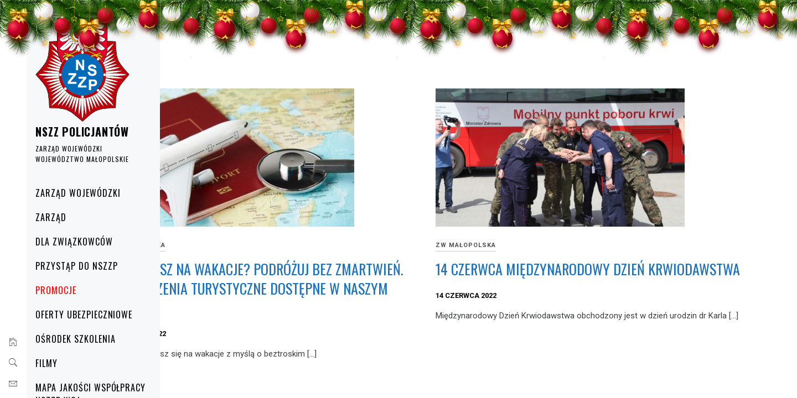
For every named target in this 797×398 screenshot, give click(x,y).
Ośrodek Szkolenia (81, 338)
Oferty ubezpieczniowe (90, 314)
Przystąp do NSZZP (82, 266)
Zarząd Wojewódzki (84, 193)
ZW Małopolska (244, 245)
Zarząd (57, 217)
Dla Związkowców (80, 241)
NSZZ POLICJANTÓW (88, 131)
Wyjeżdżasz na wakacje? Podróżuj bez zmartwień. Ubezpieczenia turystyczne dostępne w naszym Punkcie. (330, 288)
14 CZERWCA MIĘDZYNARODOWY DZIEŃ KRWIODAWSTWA (594, 278)
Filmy (53, 363)
